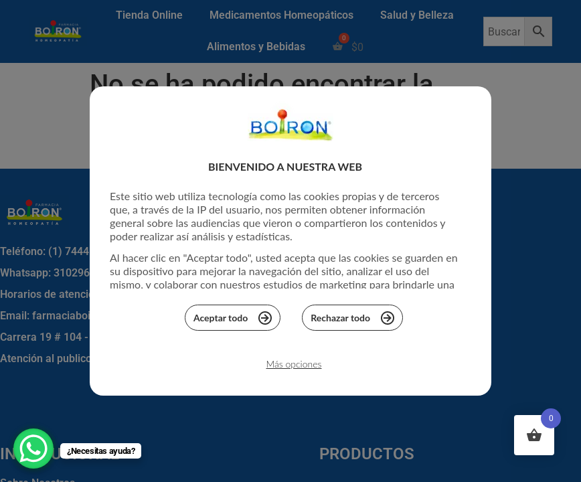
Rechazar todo (352, 321)
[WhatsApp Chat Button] (33, 448)
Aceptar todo (232, 321)
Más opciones (293, 368)
